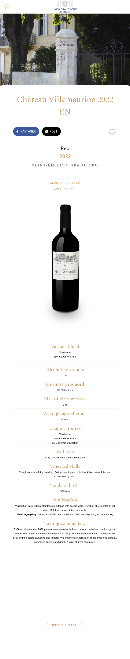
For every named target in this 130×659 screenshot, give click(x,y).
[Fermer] (6, 6)
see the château (65, 625)
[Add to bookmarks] (112, 132)
